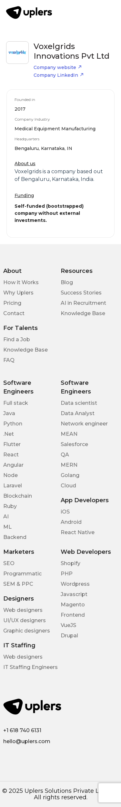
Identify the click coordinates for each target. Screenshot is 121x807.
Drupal (69, 636)
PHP (67, 574)
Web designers (23, 610)
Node (10, 475)
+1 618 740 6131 (22, 730)
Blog (67, 282)
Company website (58, 67)
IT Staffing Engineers (30, 667)
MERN (69, 465)
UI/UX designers (24, 620)
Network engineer (84, 424)
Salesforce (74, 444)
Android (71, 522)
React (11, 455)
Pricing (12, 303)
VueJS (68, 625)
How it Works (21, 282)
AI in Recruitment (83, 303)
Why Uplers (18, 293)
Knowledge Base (83, 313)
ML (7, 527)
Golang (70, 475)
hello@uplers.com (26, 741)
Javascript (74, 594)
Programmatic (22, 574)
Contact (14, 313)
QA (65, 455)
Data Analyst (78, 413)
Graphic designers (26, 631)
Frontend (73, 615)
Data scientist (79, 403)
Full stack (15, 403)
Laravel (12, 486)
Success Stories (81, 293)
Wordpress (75, 584)
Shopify (70, 563)
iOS (65, 512)
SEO (9, 563)
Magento (73, 605)
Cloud (68, 486)
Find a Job (16, 339)
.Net (8, 434)
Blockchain (17, 496)
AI (6, 516)
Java (9, 413)
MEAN (69, 434)
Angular (13, 465)
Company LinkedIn (59, 75)
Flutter (12, 444)
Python (12, 424)
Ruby (10, 506)
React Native (78, 532)
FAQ (9, 360)
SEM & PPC (18, 584)
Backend (14, 537)
